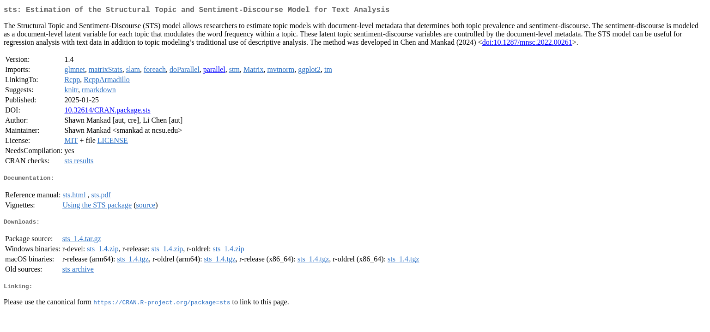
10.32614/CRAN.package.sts (107, 112)
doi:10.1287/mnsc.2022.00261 (527, 44)
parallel (214, 71)
